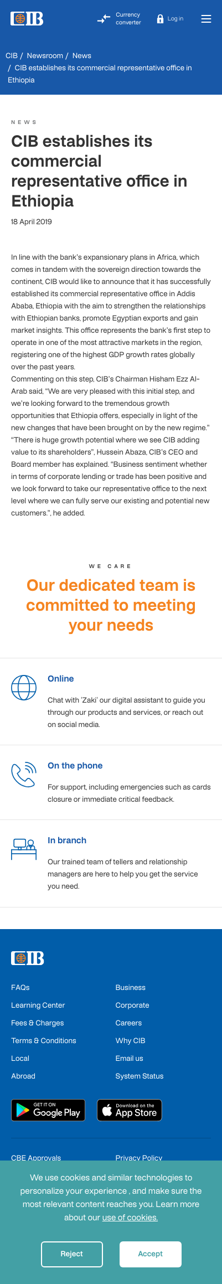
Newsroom (45, 55)
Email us (129, 1058)
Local (20, 1058)
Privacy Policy (139, 1158)
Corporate (132, 1005)
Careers (129, 1023)
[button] (170, 18)
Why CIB (131, 1041)
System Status (140, 1076)
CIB (12, 55)
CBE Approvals (36, 1158)
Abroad (23, 1076)
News (82, 55)
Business (131, 987)
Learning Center (38, 1005)
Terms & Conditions (43, 1041)
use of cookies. (130, 1218)
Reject (71, 1254)
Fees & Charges (37, 1023)
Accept (150, 1254)
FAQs (20, 987)
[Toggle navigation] (206, 18)
